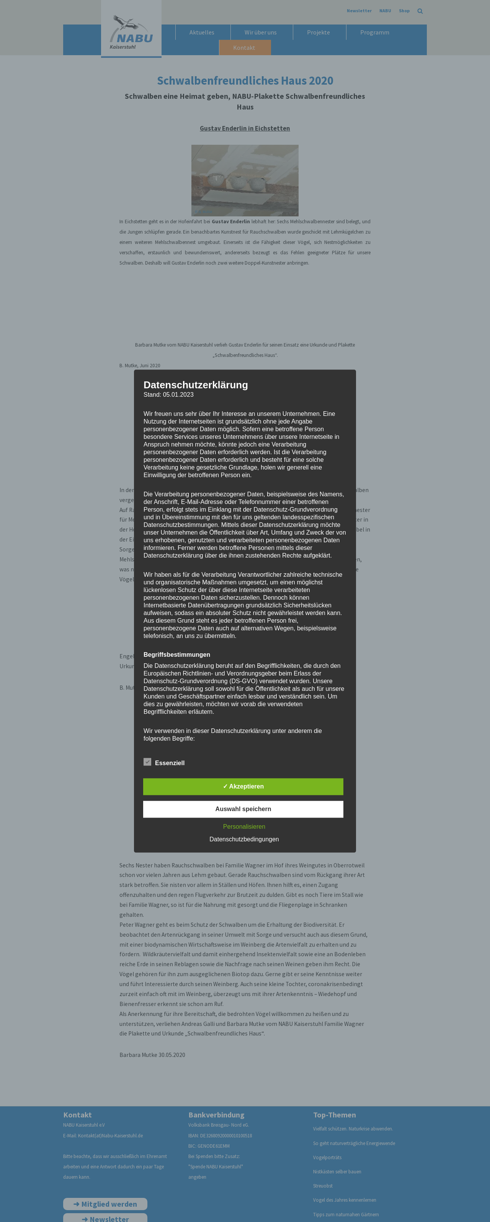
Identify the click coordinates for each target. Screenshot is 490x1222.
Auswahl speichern (243, 809)
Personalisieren (244, 826)
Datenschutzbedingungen (244, 839)
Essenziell (164, 761)
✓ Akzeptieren (243, 786)
